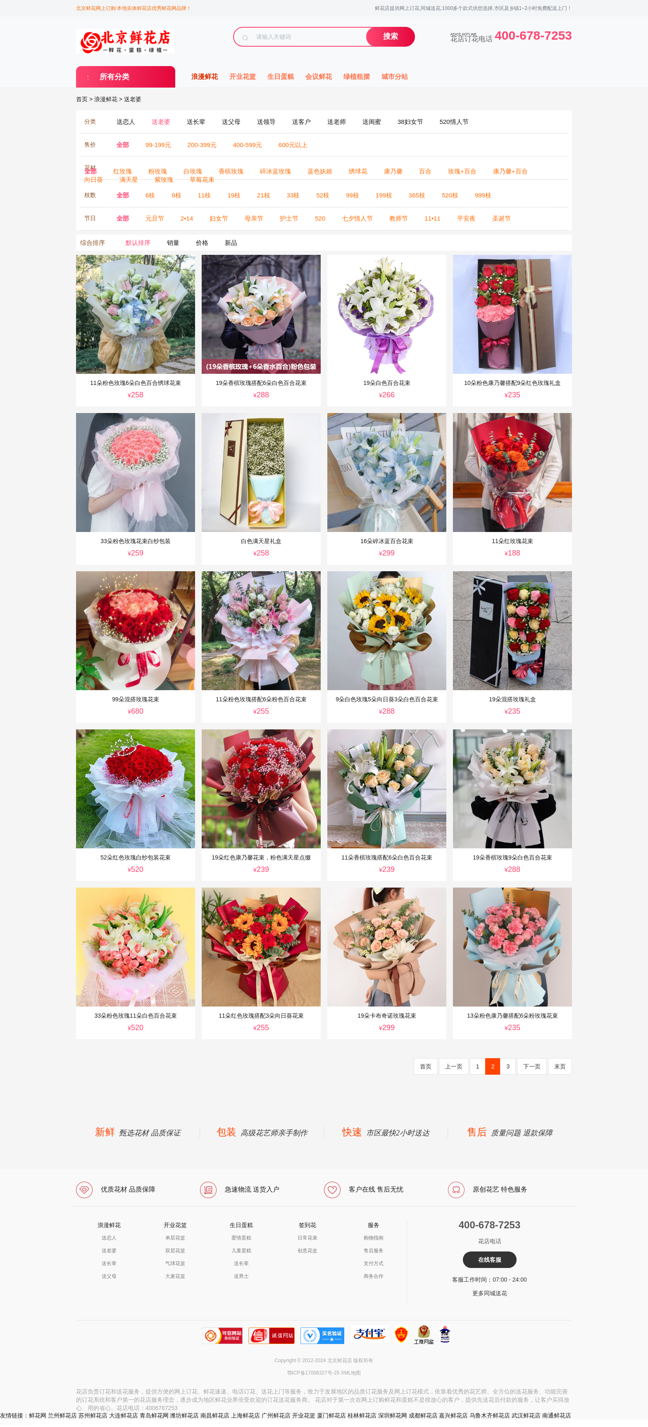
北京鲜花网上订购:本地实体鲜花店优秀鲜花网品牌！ (133, 8)
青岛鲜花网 (154, 1415)
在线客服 (489, 1259)
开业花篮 (242, 76)
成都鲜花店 (423, 1415)
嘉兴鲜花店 (453, 1415)
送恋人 (109, 1238)
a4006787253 (18, 1423)
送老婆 (132, 99)
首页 (82, 99)
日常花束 (307, 1238)
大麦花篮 (175, 1276)
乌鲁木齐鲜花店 (489, 1415)
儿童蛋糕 (241, 1251)
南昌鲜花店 (214, 1415)
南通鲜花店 (556, 1415)
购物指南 (374, 1238)
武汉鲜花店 (526, 1415)
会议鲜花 (318, 76)
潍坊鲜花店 (184, 1415)
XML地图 (351, 1373)
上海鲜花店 (245, 1415)
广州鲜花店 (276, 1415)
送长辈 (109, 1263)
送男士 (241, 1276)
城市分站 (394, 76)
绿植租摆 (356, 76)
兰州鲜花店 (62, 1415)
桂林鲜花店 (362, 1415)
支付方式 (374, 1263)
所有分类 (114, 77)
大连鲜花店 (123, 1415)
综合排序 (92, 242)
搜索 (390, 36)
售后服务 (374, 1251)
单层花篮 (175, 1238)
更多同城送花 (489, 1293)
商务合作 (374, 1276)
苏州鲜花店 (93, 1415)
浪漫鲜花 (204, 76)
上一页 (453, 1066)
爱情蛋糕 (241, 1238)
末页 (560, 1066)
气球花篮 (175, 1263)
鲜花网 (37, 1415)
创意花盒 (307, 1251)
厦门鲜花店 (331, 1415)
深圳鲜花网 (392, 1415)
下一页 (532, 1066)
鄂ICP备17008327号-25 (313, 1373)
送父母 (109, 1276)
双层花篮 (175, 1251)
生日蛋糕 (280, 76)
